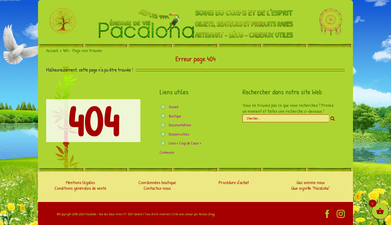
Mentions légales (80, 182)
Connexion (167, 152)
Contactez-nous (157, 188)
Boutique (175, 115)
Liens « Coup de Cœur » (185, 143)
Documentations (180, 124)
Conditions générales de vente (80, 188)
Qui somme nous (311, 182)
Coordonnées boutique (157, 182)
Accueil (174, 106)
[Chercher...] (285, 118)
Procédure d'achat (234, 182)
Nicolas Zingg (207, 214)
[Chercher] (333, 118)
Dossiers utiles (179, 134)
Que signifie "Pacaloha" (310, 188)
